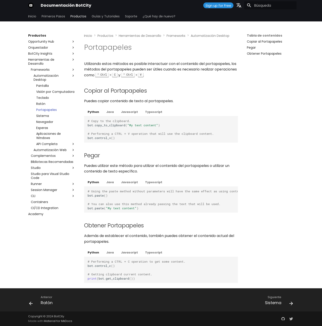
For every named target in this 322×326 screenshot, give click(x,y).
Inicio (32, 16)
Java (110, 112)
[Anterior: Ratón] (42, 301)
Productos (78, 16)
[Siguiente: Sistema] (277, 301)
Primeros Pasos (53, 16)
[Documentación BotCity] (30, 5)
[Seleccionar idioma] (238, 5)
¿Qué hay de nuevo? (159, 16)
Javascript (129, 112)
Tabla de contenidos (264, 35)
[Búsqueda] (270, 5)
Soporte (131, 16)
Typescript (153, 112)
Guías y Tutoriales (106, 16)
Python (93, 112)
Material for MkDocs (58, 321)
